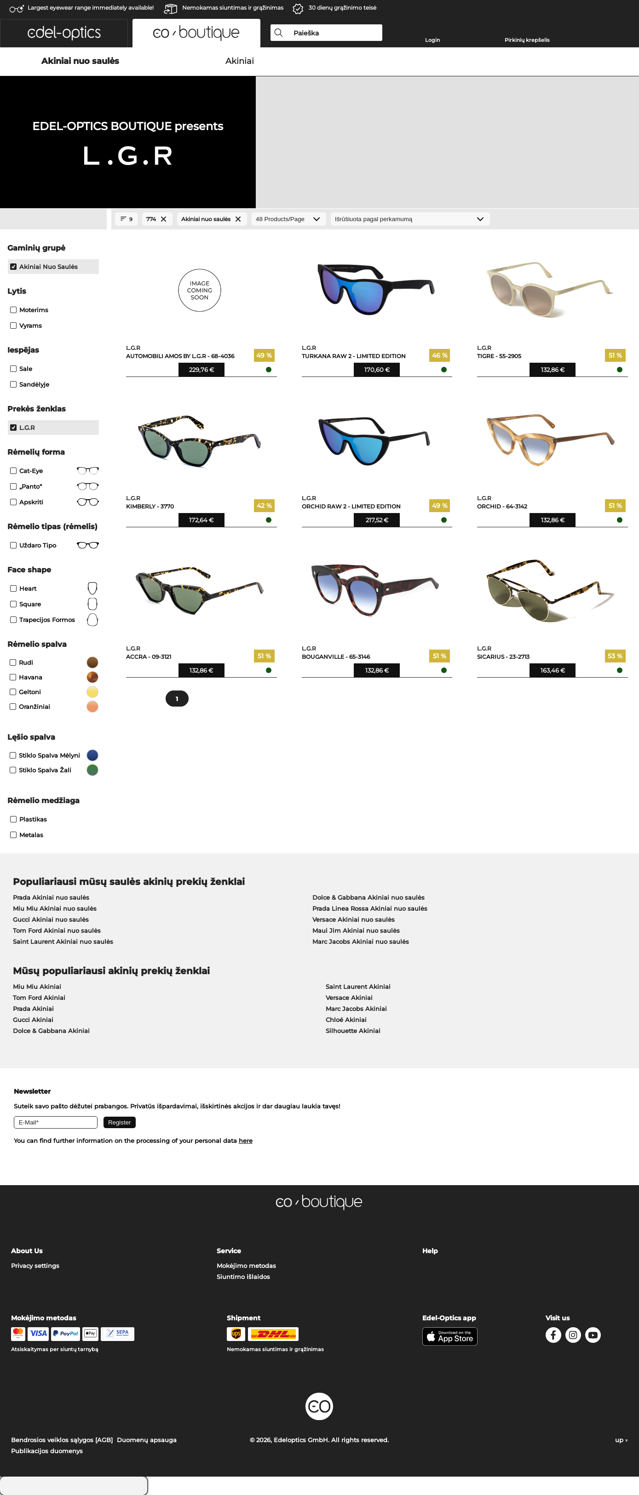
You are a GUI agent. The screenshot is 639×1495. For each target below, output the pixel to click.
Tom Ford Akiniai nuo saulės (57, 930)
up (621, 1440)
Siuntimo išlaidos (243, 1276)
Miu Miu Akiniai (37, 986)
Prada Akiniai (33, 1008)
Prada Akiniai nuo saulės (51, 897)
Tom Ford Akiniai (39, 997)
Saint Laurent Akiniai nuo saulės (63, 941)
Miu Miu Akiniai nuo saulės (55, 908)
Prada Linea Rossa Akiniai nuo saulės (369, 908)
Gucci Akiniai (33, 1019)
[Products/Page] (289, 219)
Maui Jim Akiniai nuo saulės (356, 930)
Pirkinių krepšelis (527, 40)
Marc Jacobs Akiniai (356, 1008)
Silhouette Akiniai (353, 1030)
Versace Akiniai (349, 997)
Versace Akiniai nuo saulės (353, 919)
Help (430, 1251)
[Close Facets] (53, 219)
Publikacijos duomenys (47, 1451)
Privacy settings (35, 1265)
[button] (64, 33)
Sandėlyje (29, 384)
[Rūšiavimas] (410, 219)
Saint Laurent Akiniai (358, 986)
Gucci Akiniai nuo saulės (51, 919)
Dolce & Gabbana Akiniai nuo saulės (368, 897)
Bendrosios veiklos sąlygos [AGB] (62, 1440)
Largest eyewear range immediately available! (91, 7)
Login (432, 40)
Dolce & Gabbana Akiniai (51, 1030)
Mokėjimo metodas (246, 1265)
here (246, 1140)
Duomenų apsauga (147, 1440)
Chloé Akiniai (346, 1019)
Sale (21, 368)
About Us (26, 1251)
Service (229, 1251)
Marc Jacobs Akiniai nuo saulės (360, 941)
